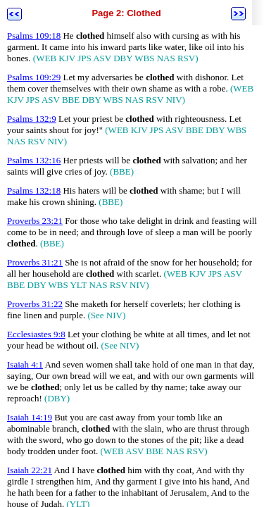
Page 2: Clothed (126, 13)
